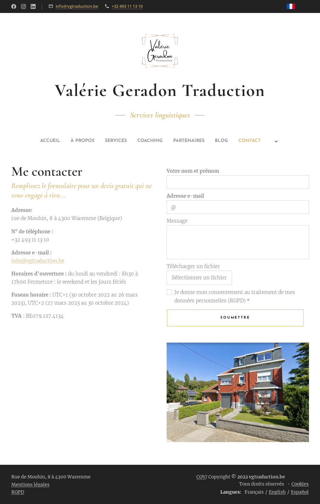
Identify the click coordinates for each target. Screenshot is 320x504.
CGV (200, 477)
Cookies (300, 484)
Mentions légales (30, 484)
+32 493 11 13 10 (127, 6)
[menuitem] (111, 141)
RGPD (17, 492)
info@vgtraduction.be (77, 6)
